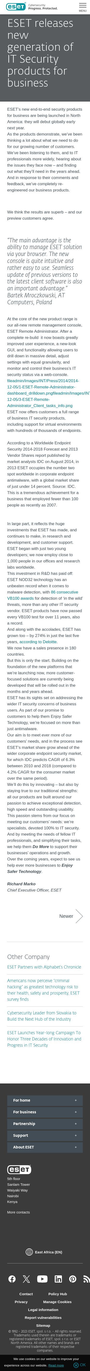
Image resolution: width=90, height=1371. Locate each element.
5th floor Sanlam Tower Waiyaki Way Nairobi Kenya (18, 1190)
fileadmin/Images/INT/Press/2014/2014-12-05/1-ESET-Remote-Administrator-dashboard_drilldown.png (43, 387)
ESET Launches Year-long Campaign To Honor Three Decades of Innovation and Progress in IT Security (44, 1039)
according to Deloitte (38, 642)
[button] (81, 7)
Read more (56, 1365)
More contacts (18, 1212)
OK (83, 1365)
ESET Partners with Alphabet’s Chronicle (44, 967)
